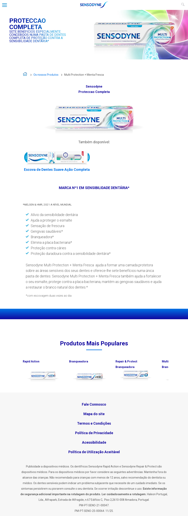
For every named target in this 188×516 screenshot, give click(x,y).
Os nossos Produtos (45, 74)
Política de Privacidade (94, 433)
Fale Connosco (94, 404)
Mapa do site (94, 414)
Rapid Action (31, 361)
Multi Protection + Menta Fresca (84, 74)
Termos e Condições (94, 423)
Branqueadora (78, 361)
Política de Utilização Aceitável (94, 452)
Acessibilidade (94, 442)
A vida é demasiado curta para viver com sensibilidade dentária (25, 75)
